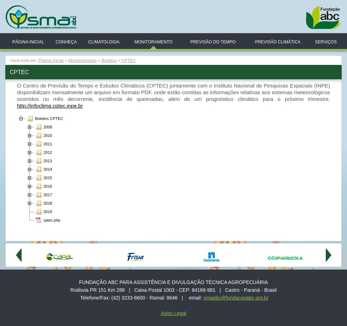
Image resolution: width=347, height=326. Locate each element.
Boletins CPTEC (44, 118)
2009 (43, 127)
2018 (43, 203)
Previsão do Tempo (212, 42)
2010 (43, 135)
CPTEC (129, 60)
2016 (43, 186)
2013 (43, 161)
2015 (43, 178)
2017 (43, 195)
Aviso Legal (173, 313)
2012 (43, 152)
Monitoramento (153, 42)
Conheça (66, 42)
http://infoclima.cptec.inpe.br (50, 106)
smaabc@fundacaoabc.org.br (236, 298)
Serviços (326, 42)
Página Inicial (28, 42)
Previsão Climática (278, 42)
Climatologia (103, 42)
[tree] (173, 169)
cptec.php (47, 220)
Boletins (109, 60)
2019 (43, 211)
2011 (43, 144)
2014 (43, 169)
